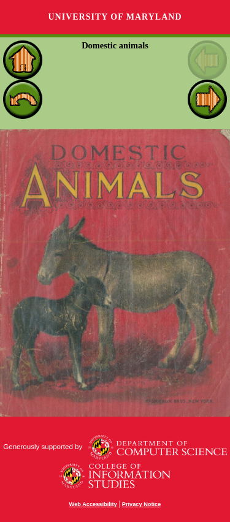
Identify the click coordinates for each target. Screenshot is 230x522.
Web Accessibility (93, 504)
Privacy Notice (141, 504)
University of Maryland (115, 16)
